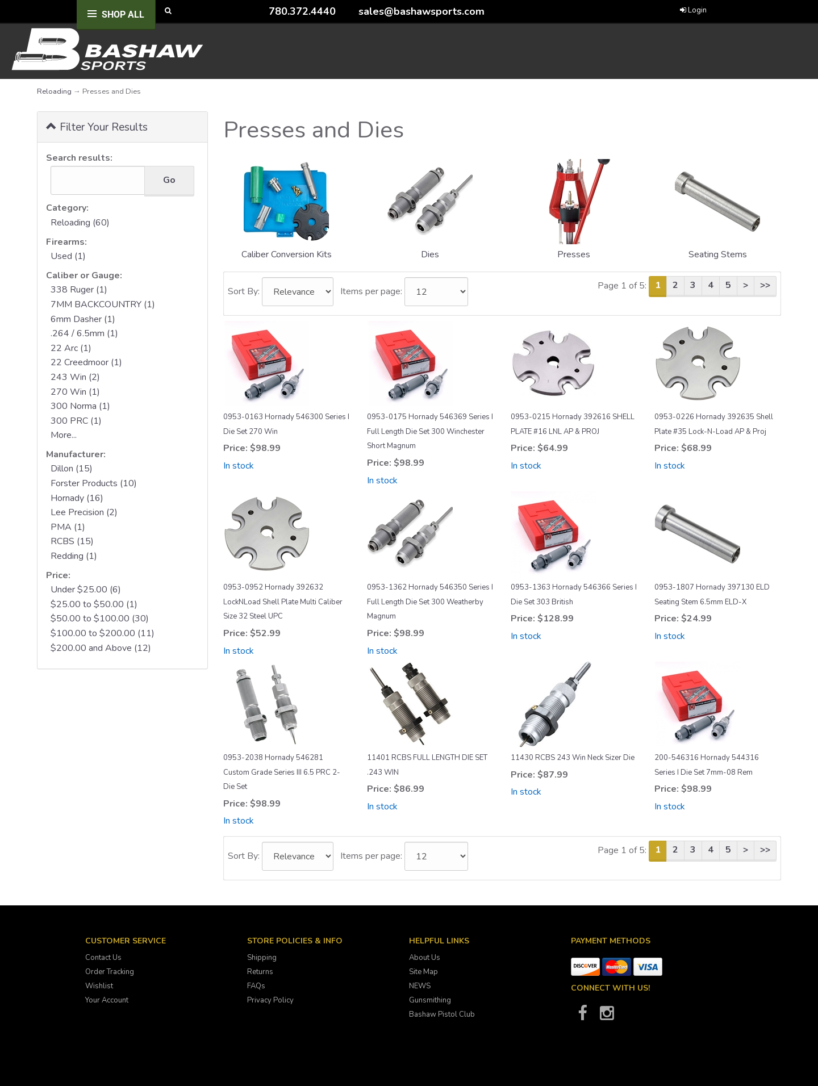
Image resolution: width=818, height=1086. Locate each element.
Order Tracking (109, 972)
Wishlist (99, 986)
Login (693, 10)
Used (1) (68, 256)
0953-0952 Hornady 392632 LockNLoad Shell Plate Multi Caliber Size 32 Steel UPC (283, 601)
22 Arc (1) (71, 348)
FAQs (256, 986)
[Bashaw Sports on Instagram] (606, 1017)
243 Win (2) (75, 377)
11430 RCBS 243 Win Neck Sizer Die (573, 758)
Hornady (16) (77, 498)
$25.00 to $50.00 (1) (94, 604)
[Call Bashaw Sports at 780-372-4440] (260, 11)
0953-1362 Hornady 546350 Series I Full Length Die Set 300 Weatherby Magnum (430, 601)
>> (765, 285)
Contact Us (103, 958)
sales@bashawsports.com (421, 11)
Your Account (106, 1000)
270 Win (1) (75, 392)
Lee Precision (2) (84, 512)
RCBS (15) (72, 541)
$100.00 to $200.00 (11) (103, 633)
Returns (260, 972)
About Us (424, 958)
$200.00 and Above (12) (101, 648)
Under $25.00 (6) (86, 589)
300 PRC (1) (76, 421)
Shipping (262, 958)
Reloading (54, 91)
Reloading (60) (80, 222)
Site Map (423, 972)
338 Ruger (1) (79, 289)
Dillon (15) (72, 468)
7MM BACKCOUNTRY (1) (103, 304)
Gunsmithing (430, 1000)
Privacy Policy (270, 1000)
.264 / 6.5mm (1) (84, 333)
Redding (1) (74, 556)
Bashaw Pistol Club (442, 1014)
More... (64, 435)
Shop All (123, 14)
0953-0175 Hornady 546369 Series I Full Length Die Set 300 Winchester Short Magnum (430, 431)
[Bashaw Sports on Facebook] (582, 1017)
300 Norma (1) (80, 406)
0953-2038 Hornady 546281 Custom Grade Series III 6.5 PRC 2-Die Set (281, 772)
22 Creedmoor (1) (86, 362)
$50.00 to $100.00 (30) (100, 618)
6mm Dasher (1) (83, 319)
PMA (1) (68, 527)
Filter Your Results (97, 126)
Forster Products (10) (94, 483)
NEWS (420, 986)
